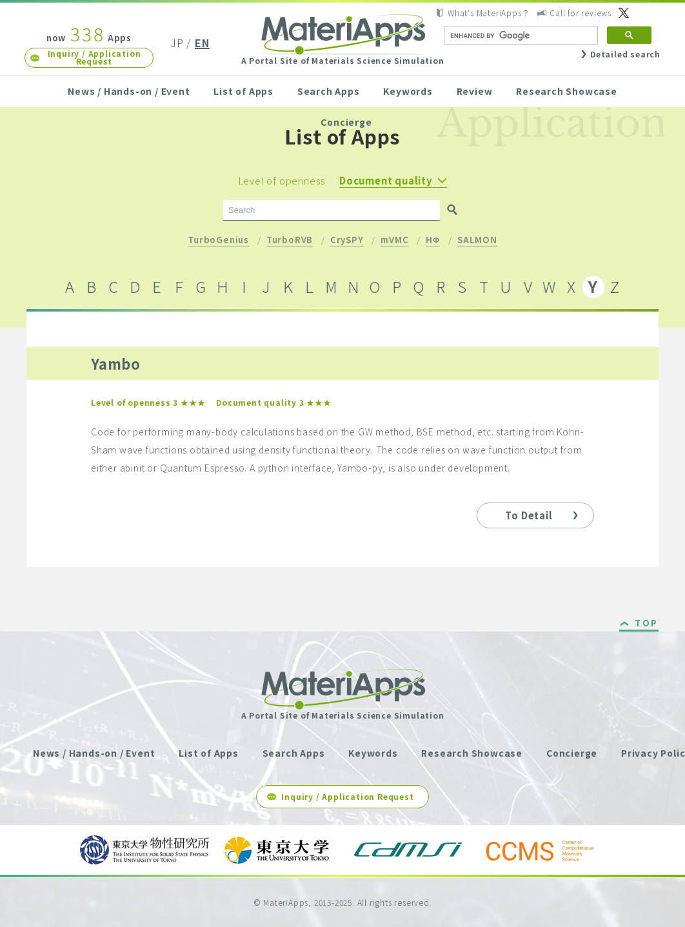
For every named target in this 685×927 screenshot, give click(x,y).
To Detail (528, 515)
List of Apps (243, 91)
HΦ (433, 240)
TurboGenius (218, 240)
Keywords (407, 91)
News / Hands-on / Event (129, 91)
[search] (519, 35)
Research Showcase (566, 91)
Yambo (116, 363)
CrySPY (347, 240)
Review (475, 91)
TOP (647, 624)
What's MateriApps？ (489, 12)
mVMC (394, 240)
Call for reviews (580, 12)
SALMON (477, 240)
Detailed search (625, 53)
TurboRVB (289, 240)
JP (177, 42)
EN (202, 42)
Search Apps (328, 91)
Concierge (346, 121)
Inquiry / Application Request (94, 57)
